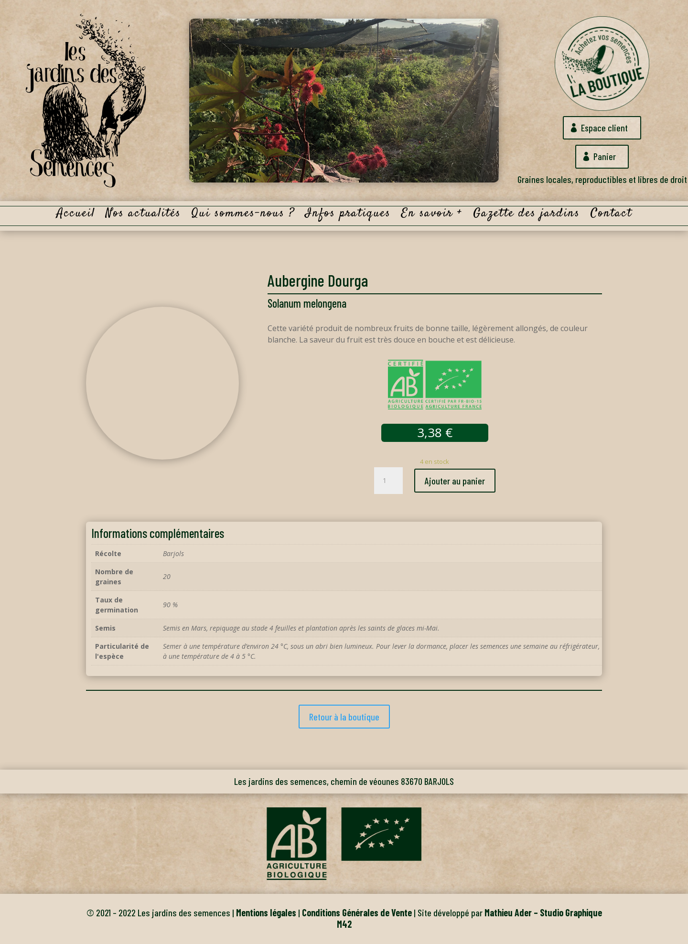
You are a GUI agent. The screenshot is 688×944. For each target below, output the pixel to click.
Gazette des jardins (526, 215)
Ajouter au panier (455, 480)
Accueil (75, 215)
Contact (611, 215)
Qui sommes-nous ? (243, 215)
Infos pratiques (348, 215)
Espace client (604, 127)
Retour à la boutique (344, 716)
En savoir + (431, 215)
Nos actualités (143, 215)
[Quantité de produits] (388, 480)
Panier (604, 156)
